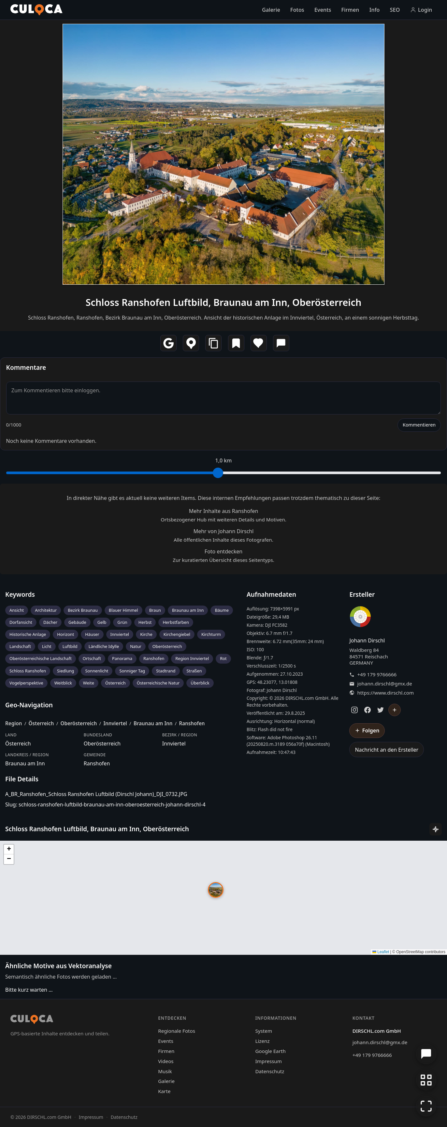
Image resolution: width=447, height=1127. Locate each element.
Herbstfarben (176, 622)
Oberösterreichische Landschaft (40, 658)
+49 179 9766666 (377, 674)
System (263, 1031)
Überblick (200, 683)
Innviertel (119, 634)
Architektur (46, 610)
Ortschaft (92, 658)
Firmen (350, 9)
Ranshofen (153, 658)
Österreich (115, 683)
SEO (395, 9)
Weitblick (63, 683)
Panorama (122, 658)
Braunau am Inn (188, 610)
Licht (46, 646)
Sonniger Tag (132, 671)
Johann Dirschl (367, 640)
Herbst (145, 622)
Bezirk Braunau (83, 610)
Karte (164, 1091)
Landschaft (20, 646)
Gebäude (77, 622)
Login (421, 9)
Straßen (194, 671)
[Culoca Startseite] (36, 9)
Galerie (271, 9)
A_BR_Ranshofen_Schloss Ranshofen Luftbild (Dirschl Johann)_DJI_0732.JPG (96, 794)
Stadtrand (165, 671)
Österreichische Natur (158, 683)
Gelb (102, 622)
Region (13, 723)
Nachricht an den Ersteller (386, 749)
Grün (122, 622)
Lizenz (262, 1041)
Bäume (222, 610)
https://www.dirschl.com (385, 693)
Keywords (20, 594)
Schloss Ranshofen (27, 671)
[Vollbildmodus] (426, 1106)
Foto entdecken (223, 551)
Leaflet (380, 952)
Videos (165, 1061)
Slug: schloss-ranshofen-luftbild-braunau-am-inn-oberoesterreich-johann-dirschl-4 (105, 804)
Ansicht (16, 610)
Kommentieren (419, 425)
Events (322, 9)
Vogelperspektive (26, 683)
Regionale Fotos (176, 1031)
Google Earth (270, 1051)
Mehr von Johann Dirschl (224, 531)
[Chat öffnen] (426, 1054)
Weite (88, 683)
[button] (216, 890)
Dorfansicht (20, 622)
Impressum (268, 1061)
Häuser (92, 634)
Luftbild (70, 646)
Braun (155, 610)
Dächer (50, 622)
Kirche (146, 634)
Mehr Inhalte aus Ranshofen (223, 511)
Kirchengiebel (177, 634)
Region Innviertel (192, 658)
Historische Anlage (27, 634)
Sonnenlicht (96, 671)
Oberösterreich (167, 646)
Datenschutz (269, 1071)
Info (374, 9)
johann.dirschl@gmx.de (384, 684)
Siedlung (65, 671)
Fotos (297, 9)
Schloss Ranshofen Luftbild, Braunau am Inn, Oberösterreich (224, 302)
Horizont (65, 634)
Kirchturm (211, 634)
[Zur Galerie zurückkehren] (426, 1080)
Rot (223, 658)
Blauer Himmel (123, 610)
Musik (165, 1071)
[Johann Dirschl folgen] (394, 710)
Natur (135, 646)
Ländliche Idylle (104, 646)
